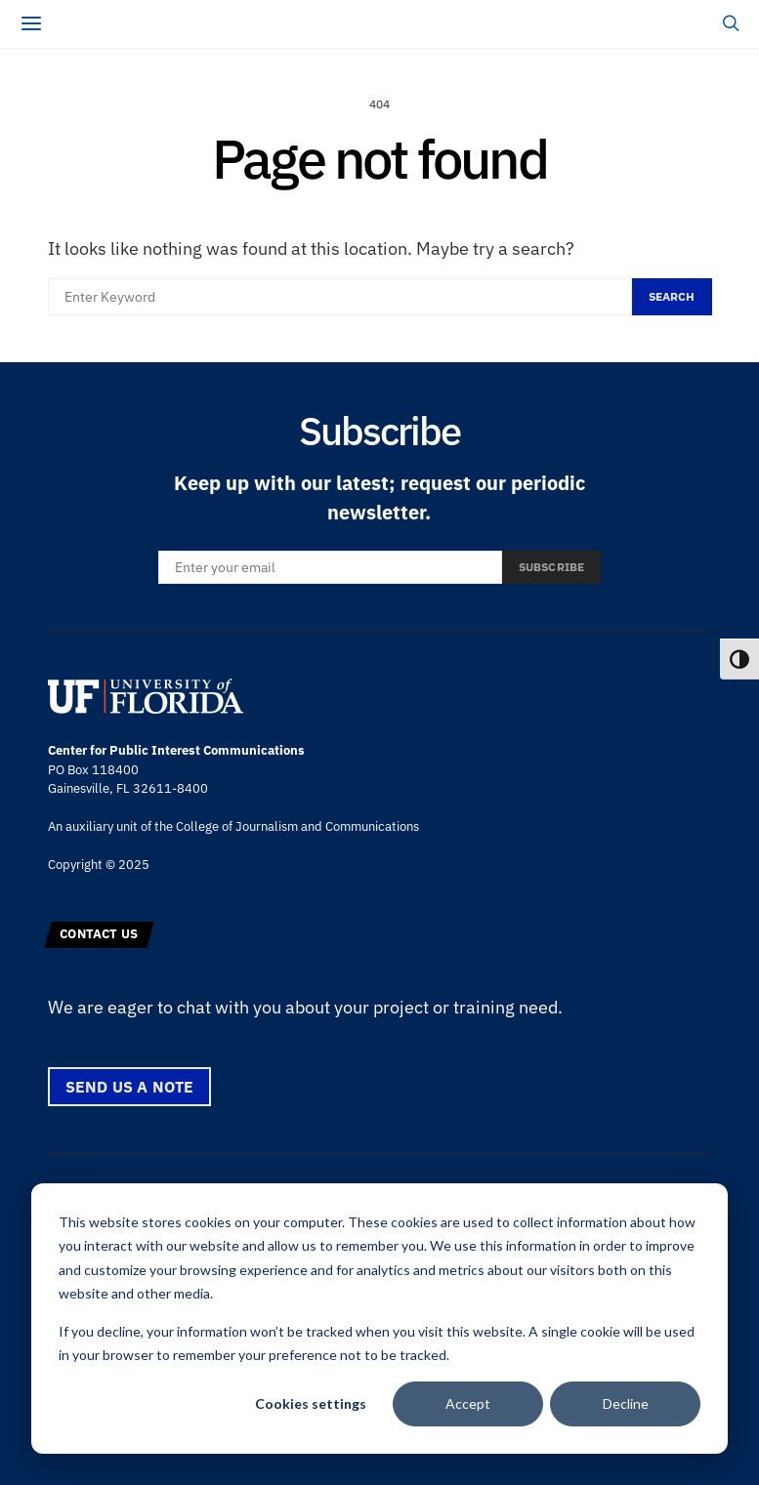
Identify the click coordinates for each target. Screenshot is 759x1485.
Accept (467, 1403)
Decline (626, 1403)
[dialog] (379, 1318)
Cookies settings (310, 1403)
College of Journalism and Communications (297, 826)
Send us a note (129, 1086)
